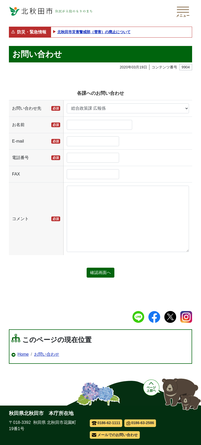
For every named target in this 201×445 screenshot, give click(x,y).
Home (23, 354)
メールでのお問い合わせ (115, 435)
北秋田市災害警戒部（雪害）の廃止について (94, 32)
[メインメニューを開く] (183, 11)
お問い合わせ (46, 354)
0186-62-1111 (106, 423)
